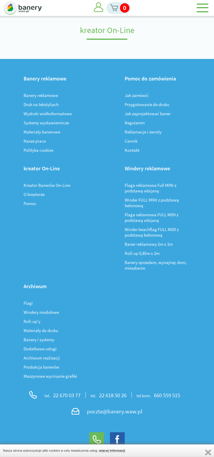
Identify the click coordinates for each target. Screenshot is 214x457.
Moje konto (98, 7)
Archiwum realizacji (42, 358)
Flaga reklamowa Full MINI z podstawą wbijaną (150, 188)
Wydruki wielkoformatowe (48, 113)
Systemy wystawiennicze (46, 123)
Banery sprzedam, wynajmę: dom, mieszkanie (156, 265)
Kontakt (132, 150)
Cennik (131, 141)
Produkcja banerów (41, 367)
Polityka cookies (38, 150)
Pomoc (30, 203)
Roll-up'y (32, 321)
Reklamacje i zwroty (143, 132)
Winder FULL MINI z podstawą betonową (152, 202)
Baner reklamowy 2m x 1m (149, 244)
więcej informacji (112, 450)
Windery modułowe (41, 312)
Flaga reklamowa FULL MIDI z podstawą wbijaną (151, 217)
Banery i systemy (39, 339)
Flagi (28, 303)
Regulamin (135, 123)
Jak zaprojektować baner (148, 113)
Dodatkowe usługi (40, 349)
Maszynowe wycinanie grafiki (50, 376)
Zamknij (208, 452)
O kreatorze (34, 194)
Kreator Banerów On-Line (47, 185)
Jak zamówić (137, 95)
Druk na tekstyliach (41, 104)
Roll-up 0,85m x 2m (142, 253)
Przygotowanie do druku (147, 104)
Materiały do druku (41, 330)
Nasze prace (35, 141)
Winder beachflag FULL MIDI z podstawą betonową (152, 232)
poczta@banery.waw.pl (114, 411)
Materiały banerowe (42, 132)
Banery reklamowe (41, 95)
